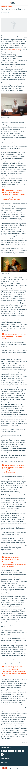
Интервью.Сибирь (6, 6)
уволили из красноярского (14, 49)
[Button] (23, 16)
